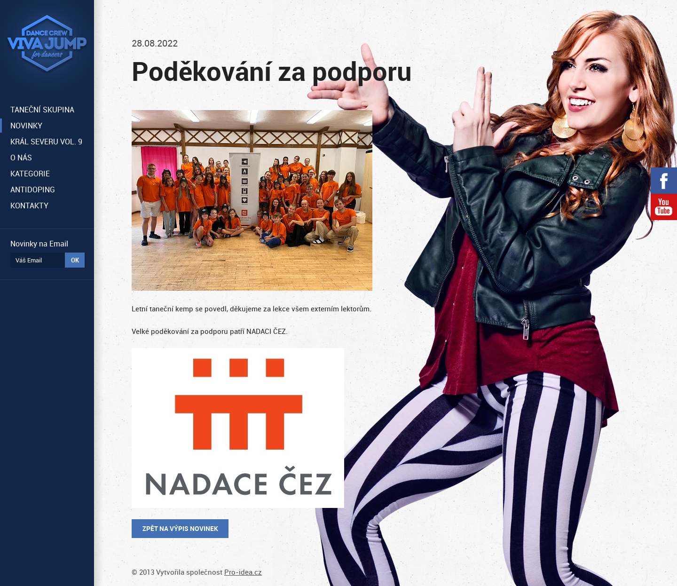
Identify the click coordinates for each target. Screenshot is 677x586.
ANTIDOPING (32, 189)
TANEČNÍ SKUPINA (42, 109)
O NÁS (21, 157)
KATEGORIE (30, 173)
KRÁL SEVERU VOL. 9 (46, 141)
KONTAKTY (29, 205)
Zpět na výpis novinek (180, 528)
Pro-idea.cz (243, 572)
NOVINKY (26, 125)
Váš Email (29, 260)
